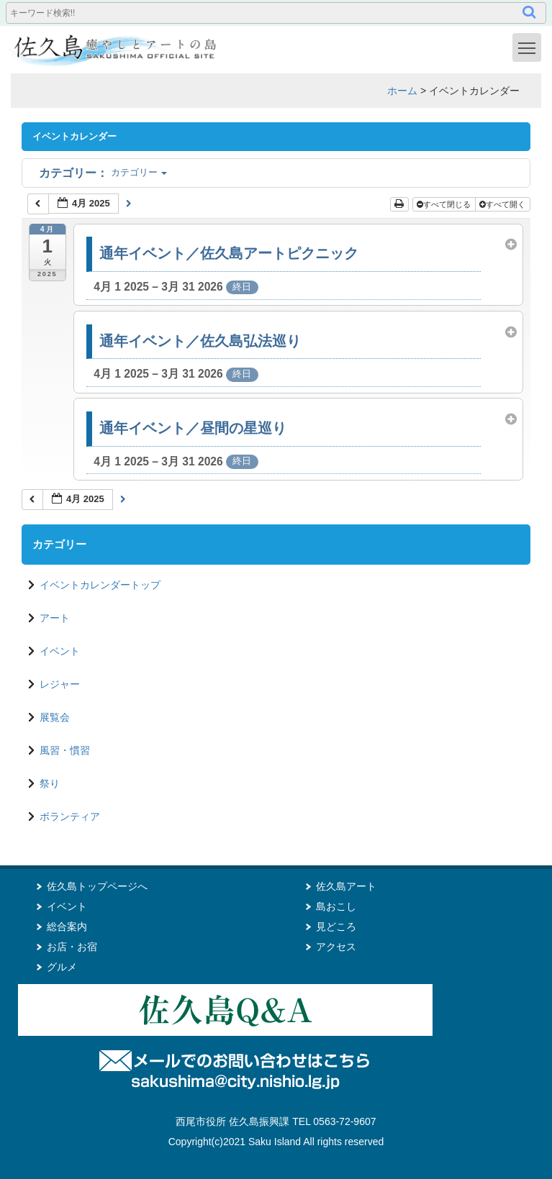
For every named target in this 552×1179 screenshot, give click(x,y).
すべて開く (503, 204)
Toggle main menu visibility (529, 47)
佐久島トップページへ (97, 886)
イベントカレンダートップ (100, 585)
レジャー (60, 684)
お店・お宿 (72, 946)
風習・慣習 (65, 750)
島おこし (336, 906)
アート (55, 618)
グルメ (62, 967)
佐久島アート (346, 886)
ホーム (402, 90)
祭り (50, 783)
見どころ (336, 926)
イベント (60, 651)
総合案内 (67, 926)
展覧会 (55, 717)
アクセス (336, 946)
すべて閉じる (445, 204)
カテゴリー (103, 172)
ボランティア (70, 816)
